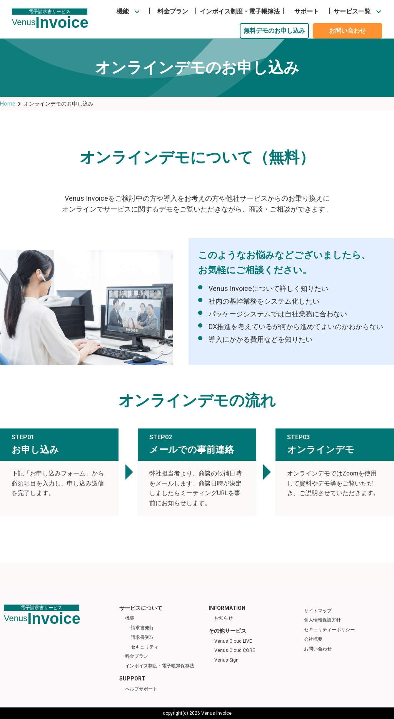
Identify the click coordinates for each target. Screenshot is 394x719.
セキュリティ (145, 647)
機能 (123, 11)
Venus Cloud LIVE (233, 641)
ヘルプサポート (141, 689)
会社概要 (313, 639)
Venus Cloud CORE (234, 650)
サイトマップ (318, 610)
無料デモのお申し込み (274, 30)
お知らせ (223, 618)
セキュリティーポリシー (329, 629)
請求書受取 (142, 637)
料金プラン (172, 11)
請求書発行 (142, 627)
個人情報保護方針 (322, 620)
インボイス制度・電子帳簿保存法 (159, 666)
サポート (306, 11)
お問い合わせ (347, 30)
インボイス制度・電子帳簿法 (240, 11)
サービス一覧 (352, 11)
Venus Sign (226, 660)
